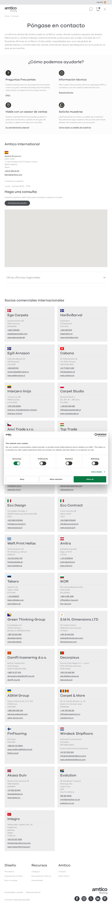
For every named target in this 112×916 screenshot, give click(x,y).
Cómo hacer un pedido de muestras (75, 127)
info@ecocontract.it (16, 524)
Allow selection (56, 479)
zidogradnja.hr (67, 489)
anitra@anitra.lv (67, 562)
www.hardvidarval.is (69, 337)
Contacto (62, 872)
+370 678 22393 (14, 406)
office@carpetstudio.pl (70, 410)
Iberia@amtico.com (13, 174)
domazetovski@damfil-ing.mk (20, 676)
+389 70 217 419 (14, 672)
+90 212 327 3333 (14, 839)
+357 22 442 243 (67, 634)
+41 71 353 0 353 (67, 368)
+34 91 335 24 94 (12, 171)
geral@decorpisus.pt (69, 676)
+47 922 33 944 (14, 790)
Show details (96, 472)
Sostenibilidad (37, 880)
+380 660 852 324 (15, 710)
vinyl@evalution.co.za (70, 799)
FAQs (8, 95)
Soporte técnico (66, 92)
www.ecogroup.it (14, 527)
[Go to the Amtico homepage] (11, 9)
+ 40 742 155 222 (67, 710)
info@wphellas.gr (15, 562)
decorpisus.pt (66, 680)
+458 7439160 (13, 330)
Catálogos (36, 872)
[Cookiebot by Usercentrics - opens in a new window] (96, 435)
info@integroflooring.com (19, 843)
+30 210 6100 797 (14, 558)
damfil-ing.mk (13, 680)
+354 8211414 (13, 368)
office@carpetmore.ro (70, 714)
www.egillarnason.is (16, 375)
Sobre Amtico (63, 876)
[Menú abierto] (104, 9)
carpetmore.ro (66, 718)
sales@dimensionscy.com (71, 638)
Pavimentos (9, 872)
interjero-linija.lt (14, 413)
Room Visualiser (11, 880)
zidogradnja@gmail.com (71, 486)
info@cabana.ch (67, 372)
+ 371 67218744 (66, 558)
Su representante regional (17, 127)
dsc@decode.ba (14, 638)
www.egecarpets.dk (16, 337)
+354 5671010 (66, 330)
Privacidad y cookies (14, 892)
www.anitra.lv (66, 565)
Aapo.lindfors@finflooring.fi (19, 749)
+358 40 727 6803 (15, 746)
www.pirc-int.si (14, 489)
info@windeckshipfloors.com (73, 756)
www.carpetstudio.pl (69, 413)
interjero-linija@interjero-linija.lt (22, 410)
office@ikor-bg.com (69, 600)
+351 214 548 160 (67, 672)
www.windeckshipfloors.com (72, 759)
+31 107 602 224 (67, 752)
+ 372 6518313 (13, 596)
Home (7, 16)
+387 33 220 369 (14, 634)
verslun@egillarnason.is (18, 372)
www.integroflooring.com (18, 847)
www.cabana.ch (67, 375)
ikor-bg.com (65, 604)
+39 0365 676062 (15, 520)
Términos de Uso (33, 892)
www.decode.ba (14, 642)
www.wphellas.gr (14, 565)
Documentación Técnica (41, 876)
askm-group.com (15, 718)
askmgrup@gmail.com (17, 714)
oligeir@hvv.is (66, 334)
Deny (22, 479)
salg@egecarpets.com (17, 334)
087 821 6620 (66, 796)
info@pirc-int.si (14, 486)
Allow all (89, 479)
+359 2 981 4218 (67, 596)
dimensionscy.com (68, 642)
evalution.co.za (67, 803)
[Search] (90, 9)
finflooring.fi (12, 753)
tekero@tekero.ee (15, 600)
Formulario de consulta (17, 203)
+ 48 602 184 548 (67, 406)
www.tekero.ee (14, 604)
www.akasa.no (13, 797)
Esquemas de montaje (13, 876)
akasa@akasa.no (15, 794)
